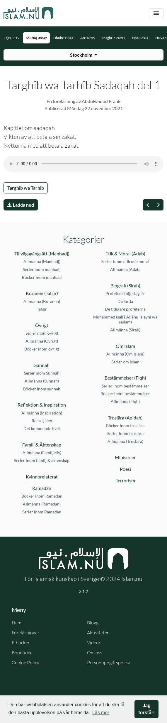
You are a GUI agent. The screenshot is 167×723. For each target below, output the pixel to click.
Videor (93, 643)
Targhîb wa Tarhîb (25, 188)
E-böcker (21, 643)
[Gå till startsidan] (28, 13)
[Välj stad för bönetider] (83, 54)
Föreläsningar (25, 633)
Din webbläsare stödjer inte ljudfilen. (83, 164)
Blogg (92, 623)
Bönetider (22, 652)
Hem (16, 623)
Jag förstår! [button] (146, 709)
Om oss (94, 652)
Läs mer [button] (100, 712)
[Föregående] (148, 204)
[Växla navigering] (156, 13)
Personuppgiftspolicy (108, 662)
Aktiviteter (98, 633)
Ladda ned (20, 205)
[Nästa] (158, 204)
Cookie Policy (25, 662)
